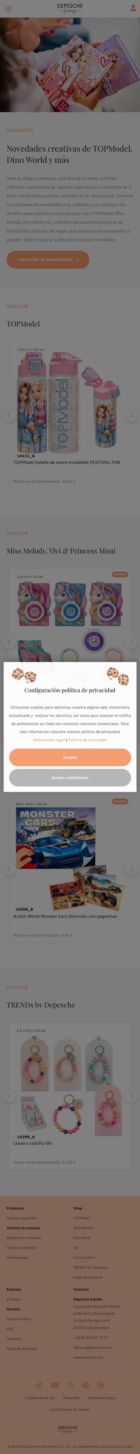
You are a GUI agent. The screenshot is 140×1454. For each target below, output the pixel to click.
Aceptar (70, 757)
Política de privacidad (87, 740)
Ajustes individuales (70, 778)
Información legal (49, 740)
